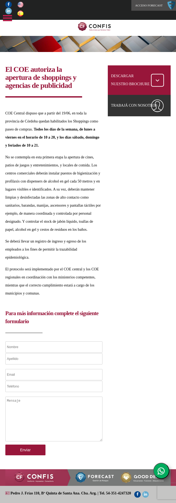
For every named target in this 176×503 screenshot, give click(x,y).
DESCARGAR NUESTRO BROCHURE (130, 80)
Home (104, 26)
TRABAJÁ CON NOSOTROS (134, 105)
